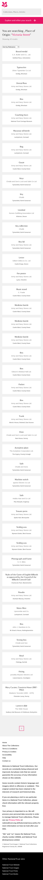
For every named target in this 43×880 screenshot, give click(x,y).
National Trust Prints (10, 871)
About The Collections (10, 746)
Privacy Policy (15, 820)
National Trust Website (11, 865)
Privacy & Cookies (9, 752)
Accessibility (7, 755)
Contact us (6, 761)
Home (4, 742)
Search (38, 11)
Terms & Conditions (9, 749)
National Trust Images (10, 868)
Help (4, 758)
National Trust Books (10, 874)
